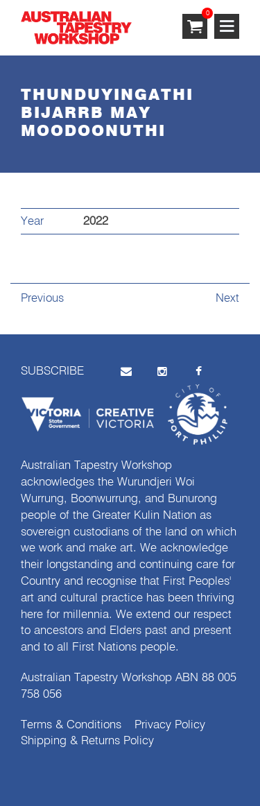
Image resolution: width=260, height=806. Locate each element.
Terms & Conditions (71, 725)
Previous (42, 299)
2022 (95, 222)
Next (227, 299)
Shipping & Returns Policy (87, 741)
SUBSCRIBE (52, 371)
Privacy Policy (170, 725)
